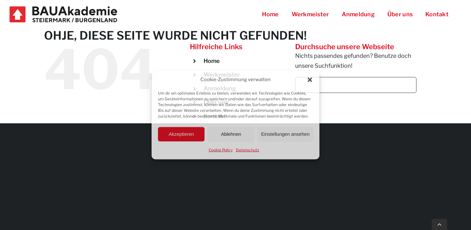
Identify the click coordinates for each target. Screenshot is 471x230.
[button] (310, 80)
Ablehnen (231, 134)
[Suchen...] (355, 85)
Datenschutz (247, 149)
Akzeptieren (181, 134)
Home (212, 60)
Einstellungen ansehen (285, 134)
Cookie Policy (221, 149)
